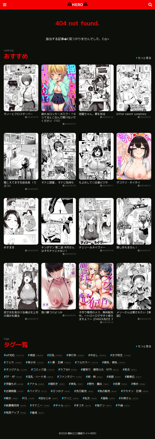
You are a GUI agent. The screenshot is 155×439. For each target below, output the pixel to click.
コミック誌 (43, 369)
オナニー (40, 405)
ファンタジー (70, 376)
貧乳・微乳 (114, 362)
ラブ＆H (68, 369)
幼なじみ (49, 398)
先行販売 (85, 391)
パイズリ (38, 391)
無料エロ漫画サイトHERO (82, 433)
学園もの (14, 384)
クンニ (71, 398)
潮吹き (57, 384)
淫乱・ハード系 (40, 376)
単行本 (76, 355)
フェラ (14, 362)
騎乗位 (134, 376)
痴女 (12, 398)
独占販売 (108, 391)
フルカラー (87, 362)
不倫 (124, 405)
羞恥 (109, 398)
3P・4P (14, 376)
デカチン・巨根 (135, 391)
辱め (139, 384)
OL (29, 398)
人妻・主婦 (60, 362)
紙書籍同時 (16, 405)
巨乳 (55, 355)
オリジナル (16, 369)
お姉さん (129, 398)
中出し (98, 355)
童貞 (38, 412)
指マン (104, 405)
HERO (77, 4)
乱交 (91, 398)
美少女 (36, 362)
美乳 (77, 384)
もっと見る (144, 58)
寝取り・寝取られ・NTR (101, 369)
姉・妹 (95, 376)
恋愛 (121, 384)
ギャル (62, 405)
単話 (36, 355)
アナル (36, 384)
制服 (115, 376)
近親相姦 (14, 391)
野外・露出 (99, 384)
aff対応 (15, 355)
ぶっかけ (61, 391)
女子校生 (121, 355)
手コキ (83, 405)
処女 (131, 369)
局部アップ (16, 412)
